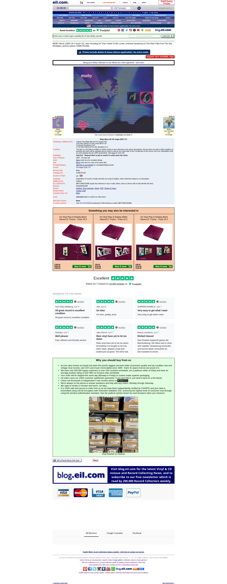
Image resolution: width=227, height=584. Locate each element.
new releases (63, 15)
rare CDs (72, 18)
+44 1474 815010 (85, 203)
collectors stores (116, 23)
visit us (87, 23)
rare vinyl (83, 18)
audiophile (74, 20)
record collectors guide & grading (112, 562)
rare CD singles (130, 18)
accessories (97, 560)
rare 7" (105, 18)
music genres (141, 560)
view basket (91, 2)
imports (62, 20)
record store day (160, 15)
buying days (74, 23)
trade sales (99, 23)
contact (125, 2)
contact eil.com (115, 565)
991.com (106, 565)
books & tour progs (151, 18)
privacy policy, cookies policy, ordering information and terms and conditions (121, 573)
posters (168, 18)
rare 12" (116, 18)
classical (108, 20)
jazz (99, 20)
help (134, 2)
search (105, 560)
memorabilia (162, 20)
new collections (136, 23)
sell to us (61, 23)
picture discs (131, 20)
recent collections (131, 562)
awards (118, 20)
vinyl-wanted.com (95, 565)
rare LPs (95, 18)
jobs (168, 23)
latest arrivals (86, 15)
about (144, 2)
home (82, 560)
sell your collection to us (90, 562)
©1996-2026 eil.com (86, 573)
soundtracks (89, 20)
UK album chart (112, 15)
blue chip (60, 18)
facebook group (155, 23)
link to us (88, 560)
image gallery (118, 560)
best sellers (136, 15)
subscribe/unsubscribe (130, 565)
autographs (146, 20)
